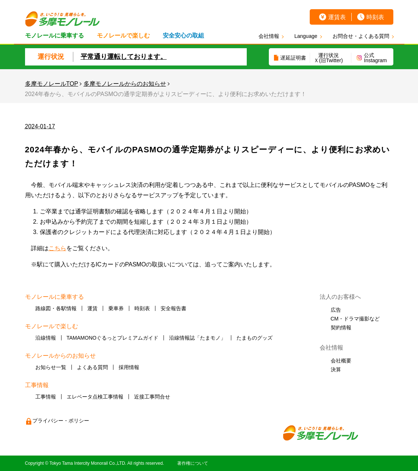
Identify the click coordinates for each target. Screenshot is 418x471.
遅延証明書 (293, 58)
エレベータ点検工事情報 (95, 396)
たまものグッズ (254, 337)
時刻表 (375, 17)
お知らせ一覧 (50, 367)
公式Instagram (375, 58)
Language (305, 36)
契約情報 (341, 327)
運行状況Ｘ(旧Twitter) (328, 58)
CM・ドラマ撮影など (355, 318)
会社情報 (269, 36)
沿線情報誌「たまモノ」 (197, 337)
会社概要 (341, 360)
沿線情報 (45, 337)
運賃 (92, 308)
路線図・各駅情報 (56, 308)
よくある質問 (92, 367)
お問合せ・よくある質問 (361, 36)
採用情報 (129, 367)
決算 (336, 369)
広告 (336, 309)
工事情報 (45, 396)
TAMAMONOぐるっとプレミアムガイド (112, 337)
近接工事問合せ (152, 396)
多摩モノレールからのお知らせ (125, 84)
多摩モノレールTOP (51, 84)
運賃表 (337, 17)
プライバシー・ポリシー (60, 421)
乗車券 (116, 308)
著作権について (192, 463)
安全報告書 (173, 308)
